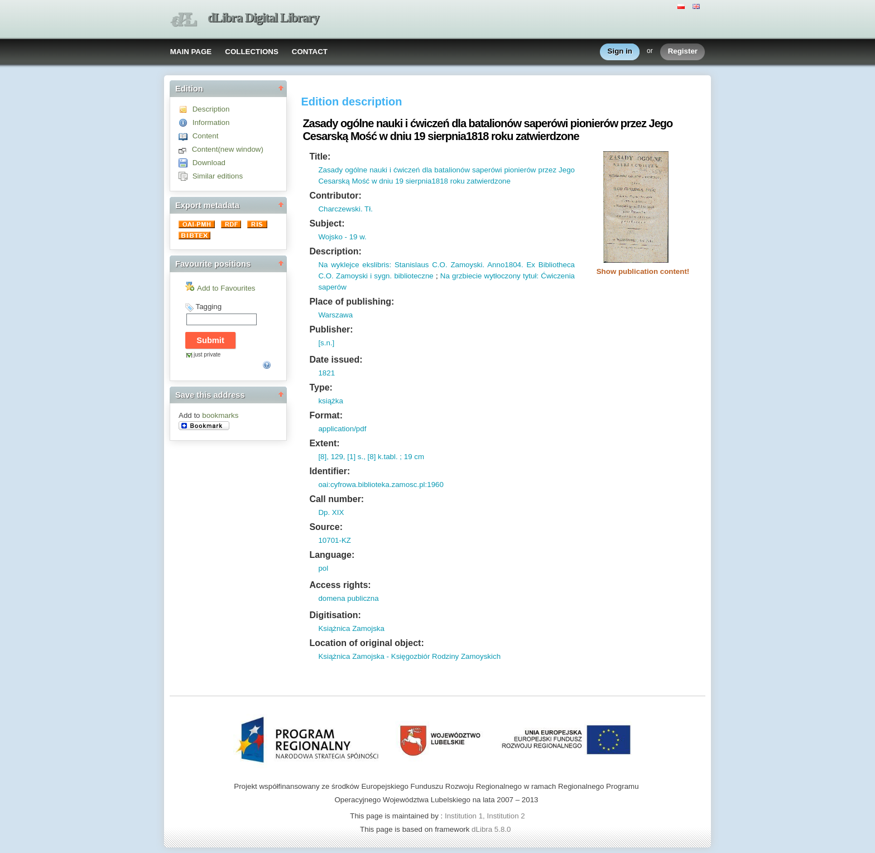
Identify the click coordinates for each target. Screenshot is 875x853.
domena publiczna (348, 598)
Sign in (620, 51)
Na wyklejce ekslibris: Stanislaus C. (378, 265)
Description (211, 109)
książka (330, 401)
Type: (320, 387)
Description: (335, 251)
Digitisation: (334, 615)
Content (206, 136)
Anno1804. (503, 265)
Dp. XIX (331, 512)
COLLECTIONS (251, 51)
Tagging (208, 306)
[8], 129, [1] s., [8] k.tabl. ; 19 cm (371, 456)
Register (683, 51)
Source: (326, 527)
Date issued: (335, 359)
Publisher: (331, 329)
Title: (319, 156)
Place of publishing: (351, 301)
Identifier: (329, 471)
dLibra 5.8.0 (492, 829)
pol (323, 568)
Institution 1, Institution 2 (485, 816)
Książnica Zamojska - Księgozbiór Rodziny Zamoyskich (409, 656)
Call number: (336, 499)
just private (207, 354)
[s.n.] (326, 343)
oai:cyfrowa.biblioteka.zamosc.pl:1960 (380, 484)
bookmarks (220, 415)
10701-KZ (334, 540)
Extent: (324, 443)
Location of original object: (366, 643)
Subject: (326, 223)
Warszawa (335, 315)
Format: (326, 415)
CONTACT (310, 51)
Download (209, 162)
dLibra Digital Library (263, 18)
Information (211, 122)
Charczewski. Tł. (345, 209)
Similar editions (218, 176)
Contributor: (335, 195)
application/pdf (342, 429)
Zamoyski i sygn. (363, 276)
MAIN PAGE (191, 51)
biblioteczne (413, 276)
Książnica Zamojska (351, 628)
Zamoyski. (466, 265)
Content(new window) (227, 149)
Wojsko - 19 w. (342, 237)
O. (444, 265)
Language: (331, 555)
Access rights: (340, 585)
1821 (326, 373)
